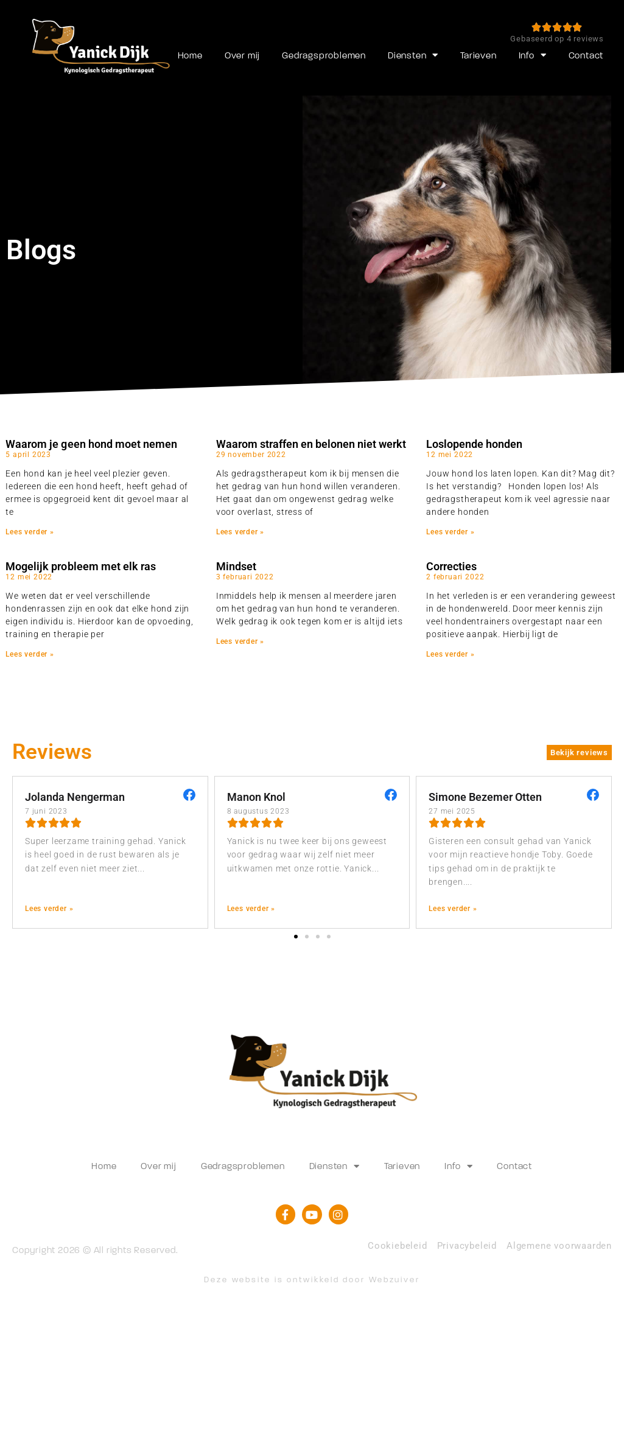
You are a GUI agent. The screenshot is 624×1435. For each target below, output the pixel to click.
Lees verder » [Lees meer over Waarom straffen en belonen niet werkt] (240, 532)
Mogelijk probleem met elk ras (80, 566)
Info (533, 55)
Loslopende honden (474, 444)
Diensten (413, 55)
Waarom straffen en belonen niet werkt (311, 444)
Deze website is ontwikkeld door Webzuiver (312, 1280)
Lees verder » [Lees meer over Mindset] (240, 641)
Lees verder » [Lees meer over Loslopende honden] (450, 532)
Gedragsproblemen (324, 55)
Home (190, 55)
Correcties (451, 566)
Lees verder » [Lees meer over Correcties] (450, 654)
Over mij (242, 55)
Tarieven (478, 55)
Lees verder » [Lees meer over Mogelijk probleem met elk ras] (29, 654)
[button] (296, 936)
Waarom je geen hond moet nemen (91, 444)
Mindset (236, 566)
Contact (586, 55)
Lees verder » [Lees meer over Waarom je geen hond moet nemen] (29, 532)
